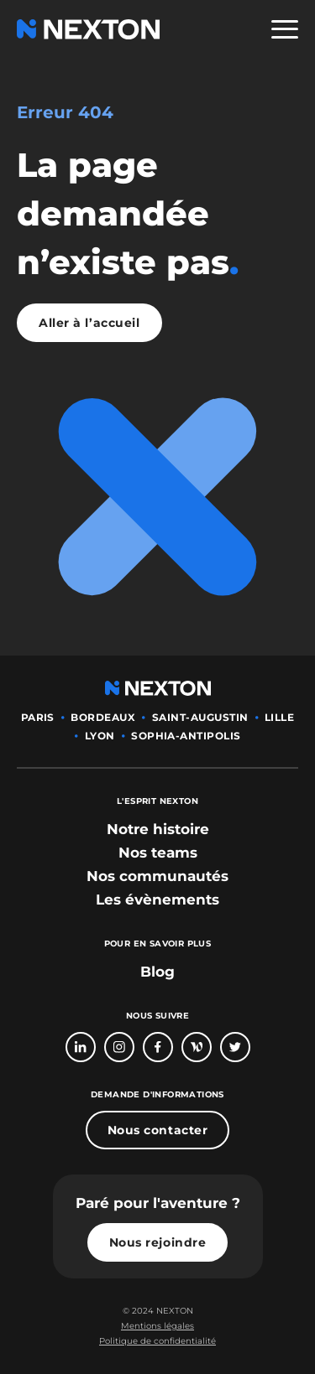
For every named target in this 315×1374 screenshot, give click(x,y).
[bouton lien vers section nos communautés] (157, 876)
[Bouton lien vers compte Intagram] (119, 1047)
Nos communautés (157, 876)
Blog (157, 971)
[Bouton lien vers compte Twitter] (235, 1047)
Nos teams (157, 852)
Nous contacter (158, 1130)
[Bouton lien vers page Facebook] (158, 1047)
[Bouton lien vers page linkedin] (81, 1047)
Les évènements (157, 899)
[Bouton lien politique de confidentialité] (157, 1341)
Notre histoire (158, 829)
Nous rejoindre (158, 1242)
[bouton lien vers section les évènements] (157, 899)
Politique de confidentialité (157, 1340)
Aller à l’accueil (89, 322)
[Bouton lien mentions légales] (157, 1326)
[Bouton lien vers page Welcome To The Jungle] (196, 1047)
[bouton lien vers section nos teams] (157, 852)
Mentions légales (157, 1325)
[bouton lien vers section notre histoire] (158, 829)
